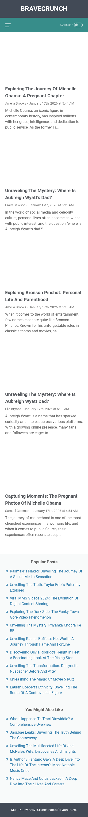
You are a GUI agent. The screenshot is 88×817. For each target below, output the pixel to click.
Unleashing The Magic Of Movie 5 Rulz (42, 679)
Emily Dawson (15, 205)
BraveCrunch (44, 9)
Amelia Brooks (15, 103)
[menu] (10, 25)
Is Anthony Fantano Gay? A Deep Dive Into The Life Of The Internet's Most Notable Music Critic (45, 765)
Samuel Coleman (17, 511)
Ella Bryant (13, 409)
